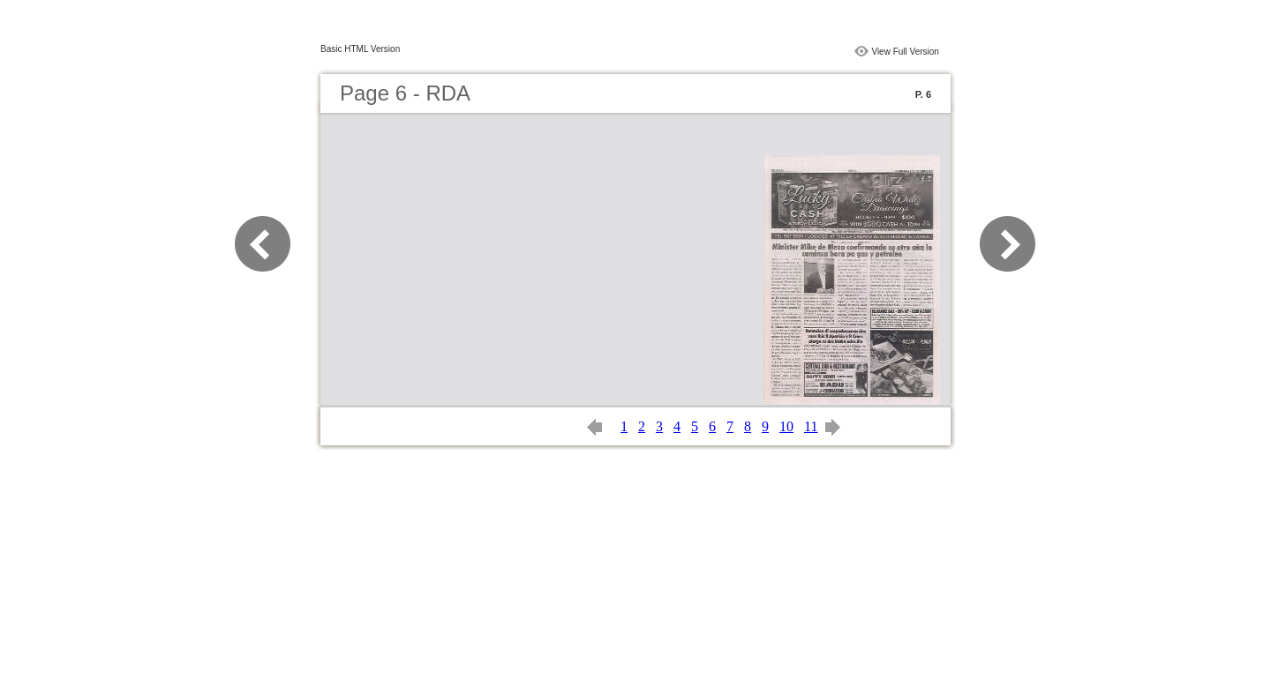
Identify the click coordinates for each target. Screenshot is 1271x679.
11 (810, 426)
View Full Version (905, 51)
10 (786, 426)
